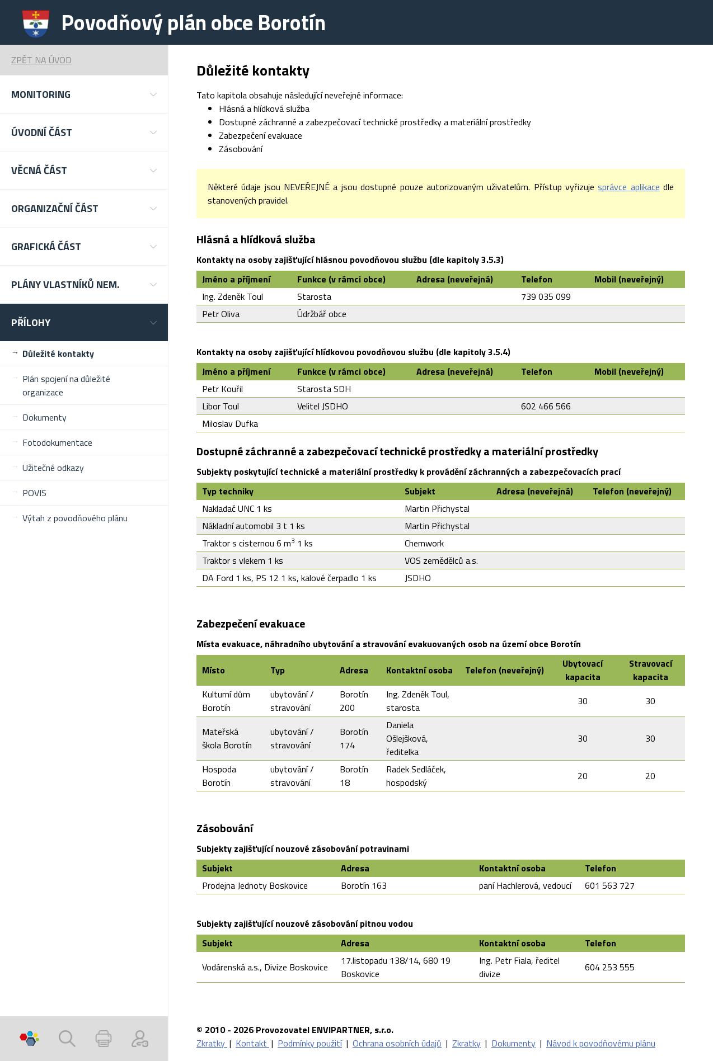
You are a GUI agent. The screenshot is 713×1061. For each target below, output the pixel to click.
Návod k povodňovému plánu (600, 1043)
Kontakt (252, 1043)
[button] (84, 94)
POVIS (34, 492)
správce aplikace (628, 187)
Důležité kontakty (58, 353)
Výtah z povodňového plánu (75, 518)
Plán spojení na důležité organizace (66, 385)
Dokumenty (44, 417)
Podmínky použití (310, 1043)
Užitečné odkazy (53, 467)
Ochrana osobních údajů (397, 1043)
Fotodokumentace (57, 442)
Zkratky (211, 1043)
